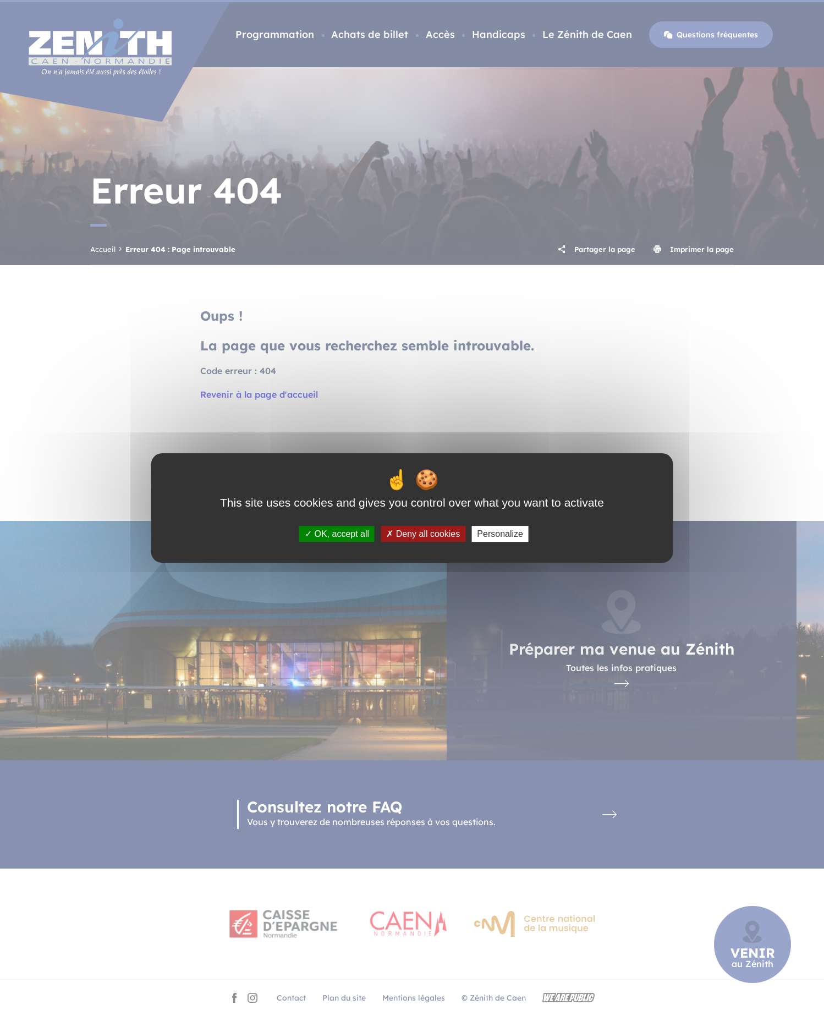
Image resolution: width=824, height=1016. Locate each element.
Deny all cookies (423, 534)
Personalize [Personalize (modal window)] (500, 534)
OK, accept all (337, 534)
